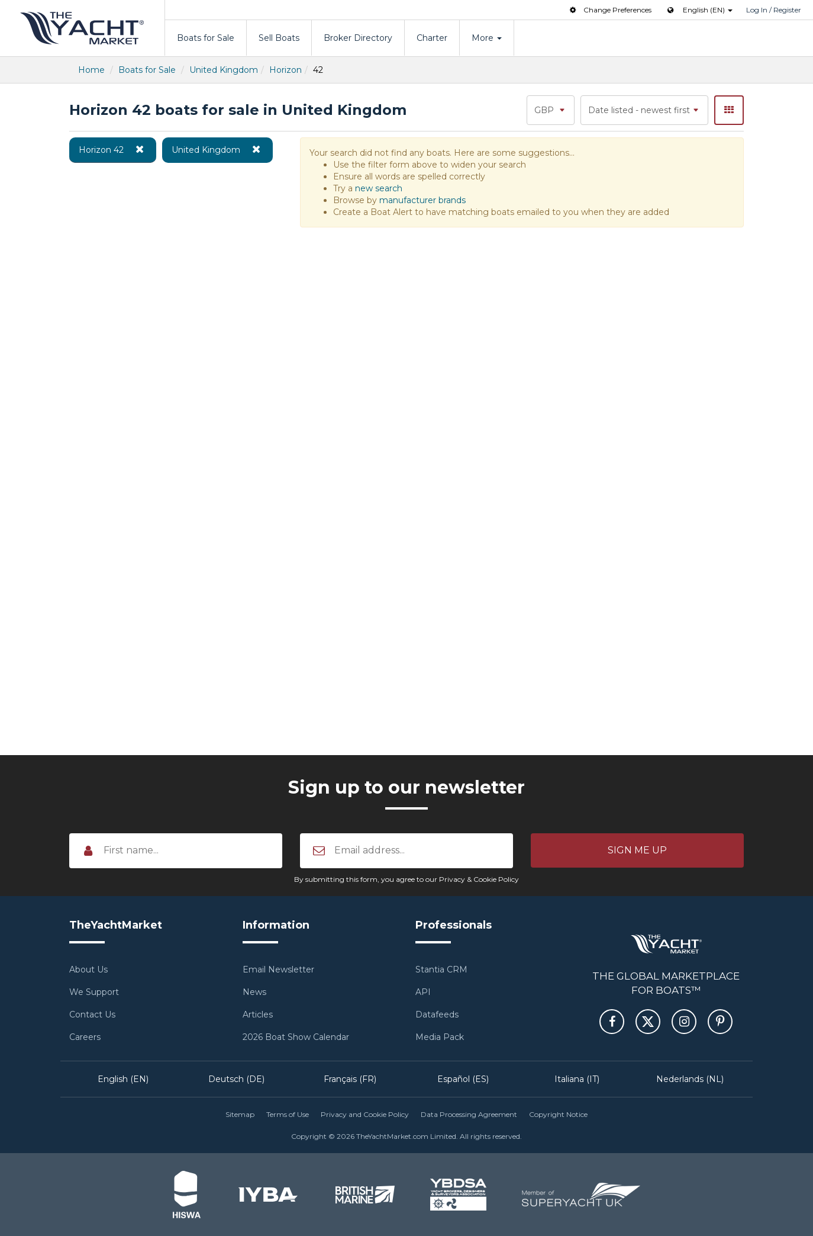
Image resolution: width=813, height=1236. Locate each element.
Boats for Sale (205, 38)
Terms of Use (287, 1114)
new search (378, 188)
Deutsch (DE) (236, 1079)
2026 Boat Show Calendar (296, 1037)
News (254, 992)
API (423, 992)
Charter (432, 38)
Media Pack (439, 1037)
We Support (94, 992)
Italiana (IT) (576, 1079)
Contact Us (92, 1014)
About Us (88, 969)
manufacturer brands (422, 200)
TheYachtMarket (82, 28)
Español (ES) (463, 1079)
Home (91, 70)
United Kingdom (223, 70)
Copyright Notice (558, 1114)
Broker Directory (358, 38)
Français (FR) (350, 1079)
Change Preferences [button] (609, 9)
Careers (85, 1037)
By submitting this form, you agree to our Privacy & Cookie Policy (406, 879)
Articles (258, 1014)
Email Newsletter (278, 969)
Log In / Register (773, 9)
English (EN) (123, 1079)
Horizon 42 (113, 149)
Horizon (285, 70)
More (487, 38)
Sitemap (239, 1114)
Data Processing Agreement (469, 1114)
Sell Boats (279, 38)
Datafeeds (437, 1014)
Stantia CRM (441, 969)
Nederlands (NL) (690, 1079)
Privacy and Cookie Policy (365, 1114)
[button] (637, 850)
